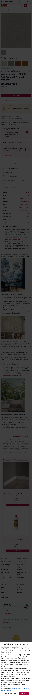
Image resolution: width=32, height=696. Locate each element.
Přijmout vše (24, 693)
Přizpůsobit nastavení (10, 693)
